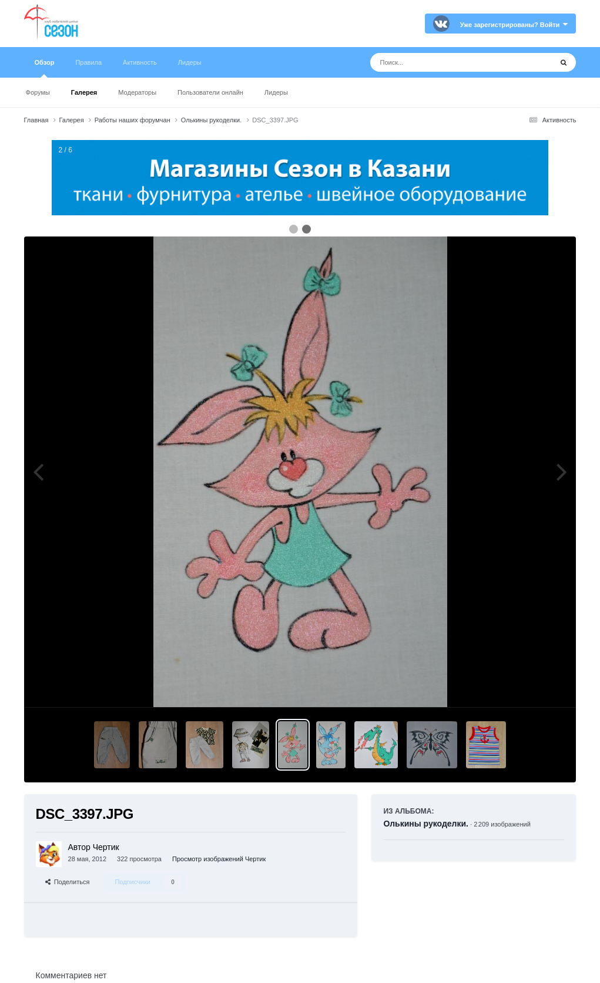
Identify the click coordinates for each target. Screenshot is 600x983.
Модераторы (137, 92)
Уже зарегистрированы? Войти (514, 24)
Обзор (45, 68)
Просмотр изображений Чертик (219, 858)
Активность (140, 62)
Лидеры (276, 92)
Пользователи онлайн (210, 92)
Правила (88, 62)
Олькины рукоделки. (425, 823)
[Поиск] (439, 62)
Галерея (84, 92)
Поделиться (67, 881)
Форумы (38, 92)
